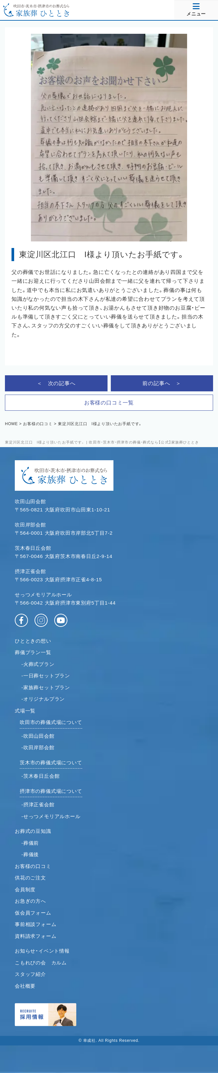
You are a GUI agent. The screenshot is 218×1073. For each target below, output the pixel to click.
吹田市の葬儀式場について (51, 722)
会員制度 (25, 889)
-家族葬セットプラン (45, 687)
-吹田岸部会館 (38, 747)
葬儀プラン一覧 (33, 652)
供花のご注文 (30, 877)
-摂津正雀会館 (38, 804)
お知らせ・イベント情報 (42, 951)
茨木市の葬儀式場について (51, 762)
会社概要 (25, 986)
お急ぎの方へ (30, 901)
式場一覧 (25, 710)
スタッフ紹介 (30, 974)
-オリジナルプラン (43, 699)
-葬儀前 (30, 843)
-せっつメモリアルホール (51, 816)
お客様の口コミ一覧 (109, 402)
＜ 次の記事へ (56, 383)
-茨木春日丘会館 (40, 776)
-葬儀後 (30, 854)
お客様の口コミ (33, 866)
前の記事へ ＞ (161, 383)
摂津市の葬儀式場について (51, 791)
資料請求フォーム (35, 936)
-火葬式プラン (38, 664)
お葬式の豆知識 (33, 831)
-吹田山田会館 (38, 736)
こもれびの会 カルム (41, 962)
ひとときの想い (33, 641)
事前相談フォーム (35, 924)
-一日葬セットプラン (45, 675)
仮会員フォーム (33, 913)
